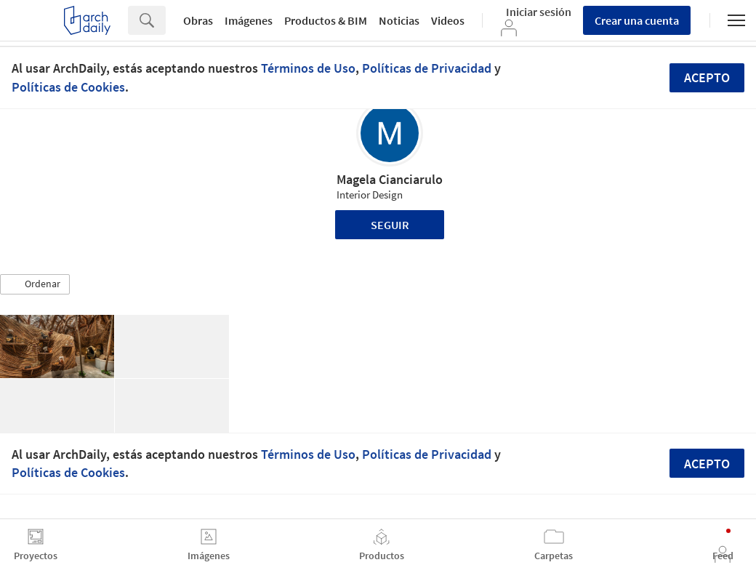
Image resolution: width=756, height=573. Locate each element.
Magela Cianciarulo (390, 179)
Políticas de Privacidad (426, 68)
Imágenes (249, 20)
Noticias (399, 20)
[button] (35, 284)
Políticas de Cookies (68, 87)
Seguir (390, 224)
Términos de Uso (308, 68)
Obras (198, 20)
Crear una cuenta (637, 20)
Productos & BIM (325, 20)
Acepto (707, 77)
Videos (448, 20)
